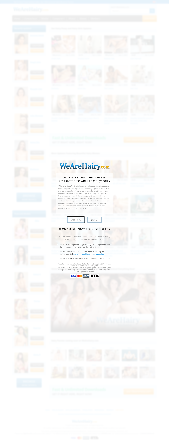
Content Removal (88, 271)
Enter (94, 219)
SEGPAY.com (88, 270)
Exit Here (76, 219)
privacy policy (98, 254)
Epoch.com (70, 268)
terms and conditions (81, 254)
